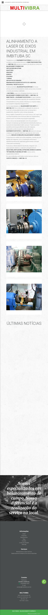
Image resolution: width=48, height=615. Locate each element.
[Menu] (3, 2)
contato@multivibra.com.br (24, 587)
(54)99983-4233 (24, 583)
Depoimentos (24, 537)
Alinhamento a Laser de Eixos (24, 551)
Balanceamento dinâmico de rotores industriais (24, 553)
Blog (24, 539)
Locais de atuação (24, 542)
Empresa (24, 535)
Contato (24, 541)
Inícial (24, 534)
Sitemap (24, 544)
